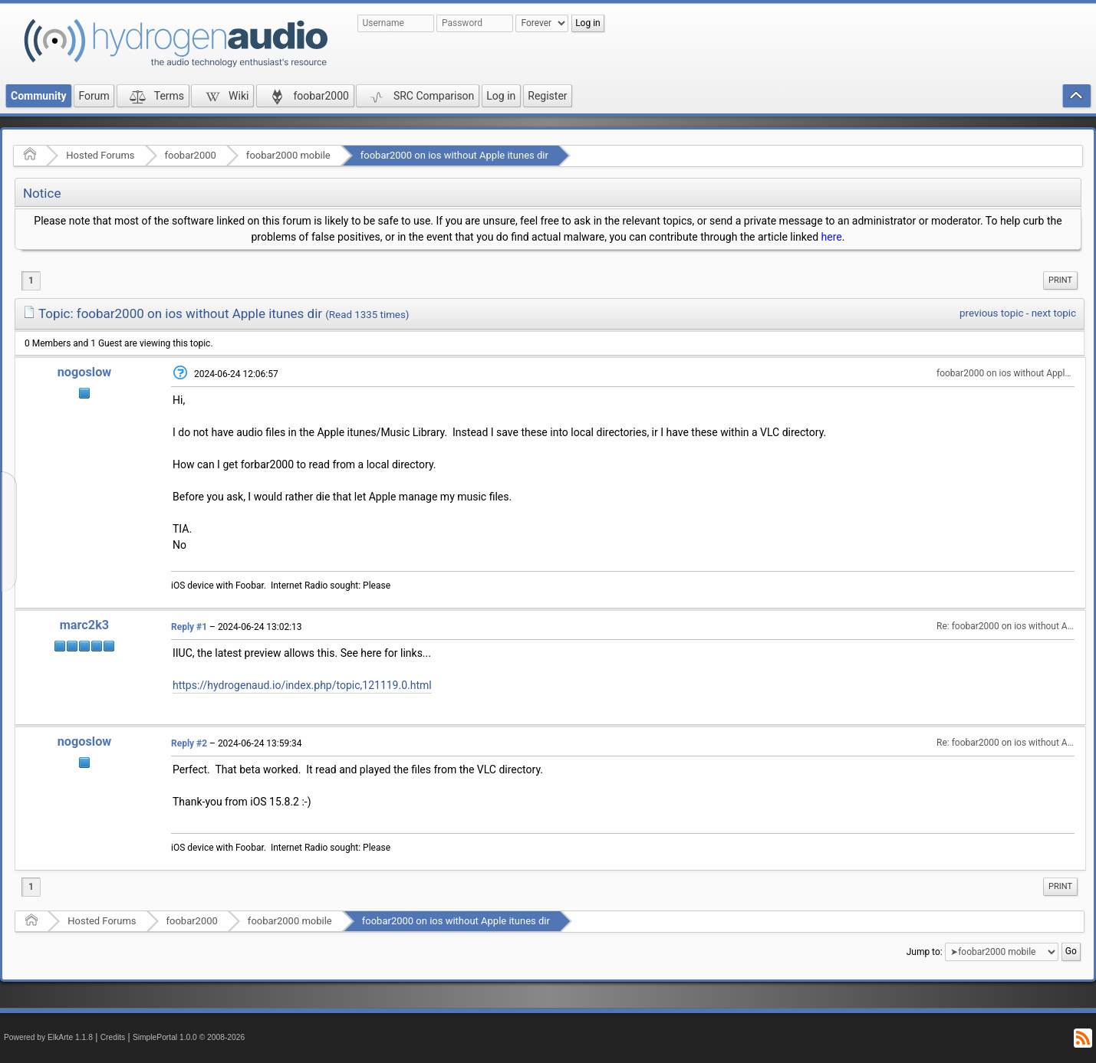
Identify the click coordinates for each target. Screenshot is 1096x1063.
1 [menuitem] (31, 280)
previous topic (991, 313)
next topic (1054, 313)
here (831, 237)
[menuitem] (1060, 280)
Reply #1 (189, 627)
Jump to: (925, 952)
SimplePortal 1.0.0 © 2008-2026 (189, 1037)
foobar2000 (190, 155)
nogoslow (85, 372)
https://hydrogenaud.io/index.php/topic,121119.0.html (302, 685)
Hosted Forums (100, 155)
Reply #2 (189, 743)
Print (1060, 280)
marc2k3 (84, 625)
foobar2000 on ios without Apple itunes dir (454, 155)
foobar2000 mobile (288, 155)
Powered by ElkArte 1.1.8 (48, 1037)
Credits (113, 1037)
